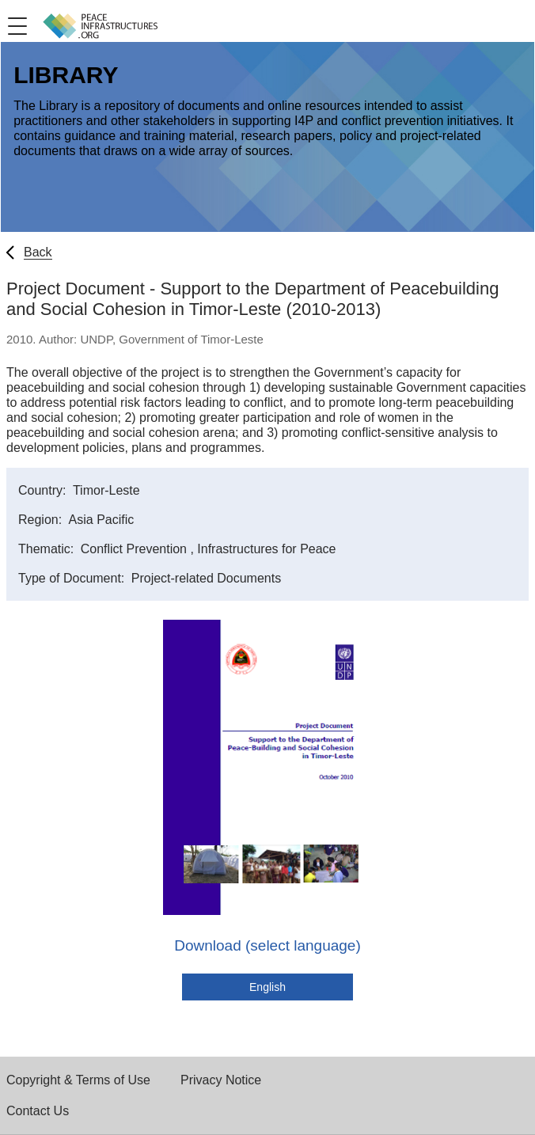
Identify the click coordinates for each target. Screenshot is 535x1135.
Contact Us (37, 1111)
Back (38, 252)
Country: (44, 490)
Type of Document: (73, 578)
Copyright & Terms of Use (78, 1080)
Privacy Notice (220, 1080)
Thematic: (48, 549)
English (267, 987)
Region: (42, 519)
